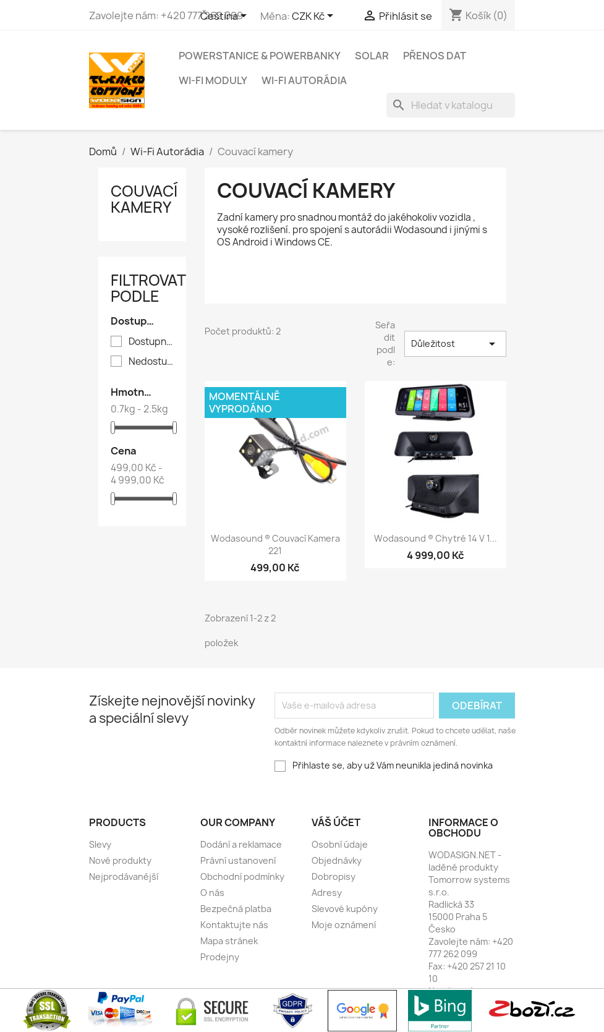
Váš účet (336, 822)
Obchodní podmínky (242, 876)
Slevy (100, 844)
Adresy (327, 892)
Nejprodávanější (123, 876)
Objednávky (337, 860)
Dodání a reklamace (241, 844)
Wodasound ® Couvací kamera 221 (275, 544)
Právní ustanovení (238, 860)
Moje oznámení (344, 925)
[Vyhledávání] (450, 105)
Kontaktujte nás (234, 925)
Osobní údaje (340, 844)
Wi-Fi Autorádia (304, 80)
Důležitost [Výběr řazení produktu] (455, 343)
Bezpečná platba (235, 909)
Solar (372, 55)
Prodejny (219, 957)
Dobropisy (333, 876)
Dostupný (151, 342)
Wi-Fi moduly (213, 80)
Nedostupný (151, 362)
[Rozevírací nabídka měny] (315, 16)
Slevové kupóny (345, 909)
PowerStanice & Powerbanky (260, 55)
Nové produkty (120, 860)
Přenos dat (434, 55)
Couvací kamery (144, 199)
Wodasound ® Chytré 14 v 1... (435, 538)
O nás (212, 892)
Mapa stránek (229, 941)
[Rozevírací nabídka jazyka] (225, 16)
